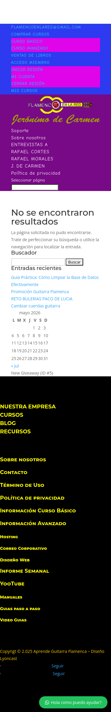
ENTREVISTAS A (29, 144)
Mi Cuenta (23, 76)
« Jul (15, 366)
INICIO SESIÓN (27, 69)
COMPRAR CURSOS (30, 34)
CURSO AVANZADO (29, 48)
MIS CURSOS (24, 90)
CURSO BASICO (27, 41)
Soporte (20, 130)
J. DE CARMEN (28, 166)
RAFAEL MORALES (32, 159)
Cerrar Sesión (28, 83)
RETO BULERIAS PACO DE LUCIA (42, 298)
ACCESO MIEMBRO (30, 62)
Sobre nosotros (28, 137)
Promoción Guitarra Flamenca (40, 291)
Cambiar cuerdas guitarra (35, 306)
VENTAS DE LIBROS (31, 55)
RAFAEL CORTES (30, 151)
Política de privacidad (36, 173)
